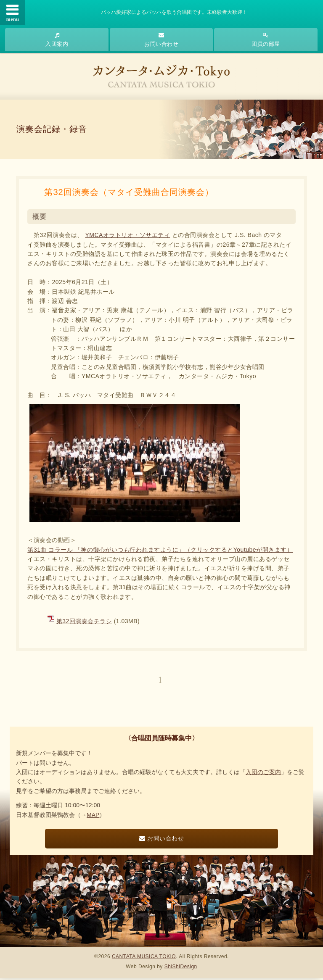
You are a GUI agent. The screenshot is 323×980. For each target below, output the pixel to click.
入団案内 (56, 39)
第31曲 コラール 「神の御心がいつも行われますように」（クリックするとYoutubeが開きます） (160, 551)
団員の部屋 (266, 39)
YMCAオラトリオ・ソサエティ (127, 236)
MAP (93, 816)
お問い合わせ (161, 39)
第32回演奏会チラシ (84, 622)
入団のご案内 (263, 774)
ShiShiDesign (180, 969)
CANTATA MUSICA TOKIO (144, 958)
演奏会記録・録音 (52, 130)
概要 (39, 218)
